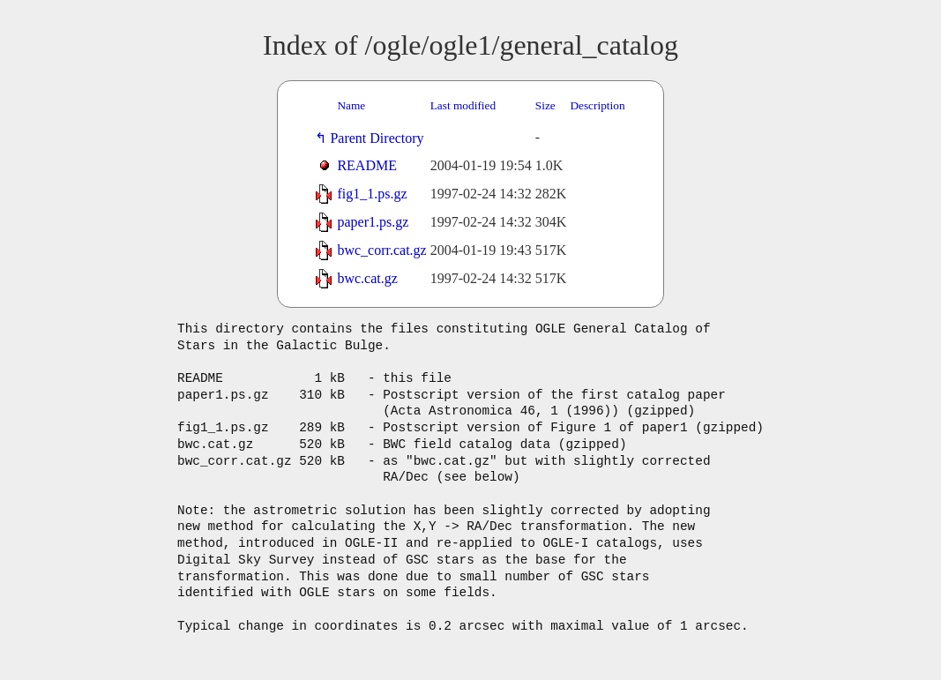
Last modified (463, 105)
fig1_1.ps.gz (372, 193)
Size (545, 105)
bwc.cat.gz (367, 278)
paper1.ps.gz (372, 221)
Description (597, 105)
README (367, 165)
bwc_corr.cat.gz (381, 250)
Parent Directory (380, 138)
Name (351, 105)
